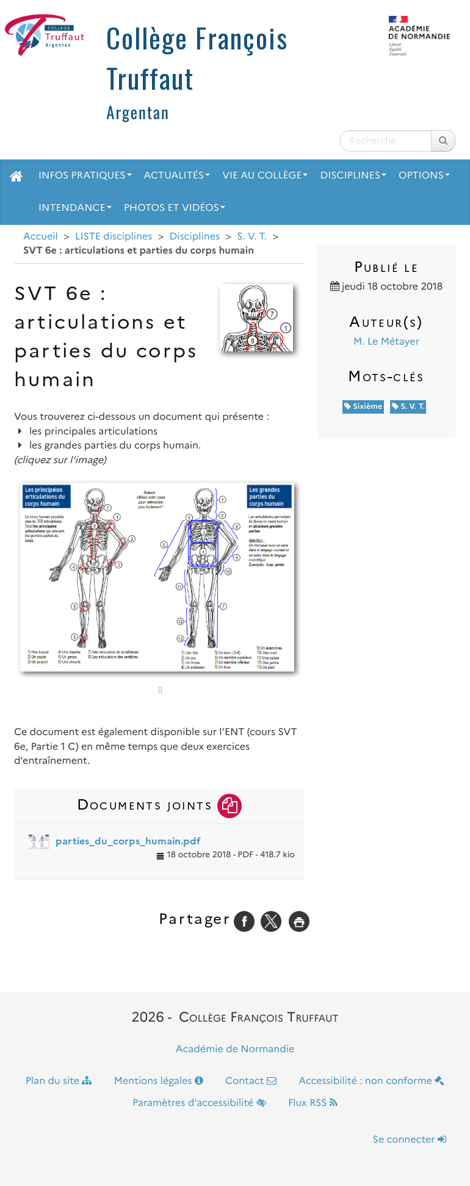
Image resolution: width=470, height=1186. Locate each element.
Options (424, 175)
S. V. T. (252, 237)
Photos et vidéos (174, 208)
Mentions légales (158, 1081)
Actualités (177, 175)
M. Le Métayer (386, 342)
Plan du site (59, 1081)
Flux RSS (313, 1103)
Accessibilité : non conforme (371, 1081)
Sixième (363, 406)
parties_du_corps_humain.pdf (128, 841)
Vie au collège (265, 175)
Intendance (75, 208)
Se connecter (409, 1140)
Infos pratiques (85, 175)
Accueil (40, 237)
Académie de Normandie (235, 1049)
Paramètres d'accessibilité (199, 1103)
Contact (251, 1081)
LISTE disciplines (113, 237)
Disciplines (353, 175)
